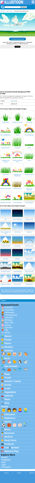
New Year (9, 322)
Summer (9, 327)
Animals (8, 350)
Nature (7, 336)
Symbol (15, 447)
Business (9, 433)
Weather (8, 347)
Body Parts (10, 440)
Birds (7, 358)
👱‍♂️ (25, 410)
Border (4, 457)
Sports (7, 421)
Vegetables (10, 392)
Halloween (9, 312)
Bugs (7, 374)
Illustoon (2, 11)
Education (9, 414)
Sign (3, 464)
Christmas (9, 310)
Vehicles (8, 395)
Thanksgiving (11, 315)
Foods (7, 377)
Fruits (7, 388)
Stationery (9, 418)
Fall (6, 330)
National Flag (11, 451)
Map (3, 462)
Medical (8, 436)
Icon (6, 447)
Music (7, 429)
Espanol (6, 473)
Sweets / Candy (12, 381)
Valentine (9, 317)
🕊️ (25, 362)
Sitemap (19, 473)
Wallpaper (6, 460)
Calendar (9, 307)
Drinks (7, 385)
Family (4, 406)
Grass (10, 11)
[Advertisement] (17, 70)
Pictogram (6, 467)
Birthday (8, 320)
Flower (8, 339)
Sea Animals (11, 366)
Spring (8, 325)
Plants (7, 343)
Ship (6, 403)
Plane (7, 399)
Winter (8, 332)
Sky (7, 11)
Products (9, 444)
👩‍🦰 (20, 410)
